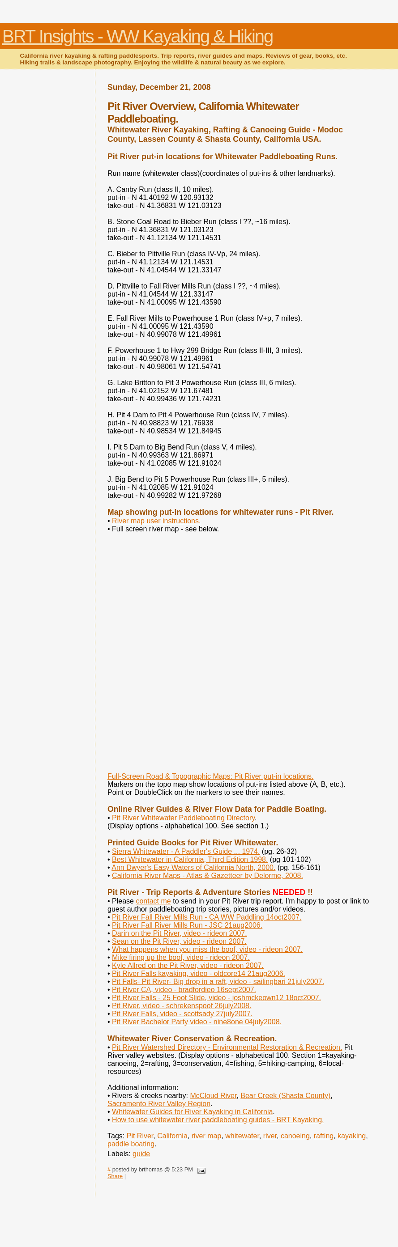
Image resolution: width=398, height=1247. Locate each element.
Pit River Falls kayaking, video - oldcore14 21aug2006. (198, 973)
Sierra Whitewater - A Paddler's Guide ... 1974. (186, 851)
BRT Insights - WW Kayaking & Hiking (137, 36)
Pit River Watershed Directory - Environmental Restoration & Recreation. (227, 1047)
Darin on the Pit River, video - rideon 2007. (179, 933)
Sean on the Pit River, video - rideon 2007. (179, 941)
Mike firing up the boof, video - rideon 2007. (181, 957)
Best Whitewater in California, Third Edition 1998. (190, 859)
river (270, 1136)
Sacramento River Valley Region (158, 1103)
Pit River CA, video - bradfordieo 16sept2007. (184, 989)
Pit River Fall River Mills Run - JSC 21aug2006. (187, 925)
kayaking (352, 1136)
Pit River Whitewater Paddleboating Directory (183, 818)
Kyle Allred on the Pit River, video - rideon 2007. (188, 965)
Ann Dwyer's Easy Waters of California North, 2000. (193, 867)
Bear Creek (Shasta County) (285, 1095)
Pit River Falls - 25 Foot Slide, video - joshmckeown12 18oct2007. (216, 997)
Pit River (140, 1136)
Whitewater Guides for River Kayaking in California (192, 1112)
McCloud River (213, 1095)
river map (207, 1136)
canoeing (295, 1136)
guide (141, 1154)
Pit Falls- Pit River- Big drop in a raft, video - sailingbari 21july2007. (218, 981)
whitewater (242, 1136)
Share (115, 1176)
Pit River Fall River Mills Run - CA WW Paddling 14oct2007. (206, 917)
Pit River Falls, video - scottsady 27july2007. (182, 1014)
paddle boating (130, 1144)
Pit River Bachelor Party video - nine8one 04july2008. (197, 1022)
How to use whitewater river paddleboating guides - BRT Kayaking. (218, 1120)
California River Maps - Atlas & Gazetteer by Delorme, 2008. (207, 875)
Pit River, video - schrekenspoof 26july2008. (181, 1005)
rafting (324, 1136)
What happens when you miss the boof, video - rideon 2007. (207, 949)
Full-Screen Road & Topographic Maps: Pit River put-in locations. (210, 776)
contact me (153, 901)
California (172, 1136)
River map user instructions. (156, 521)
